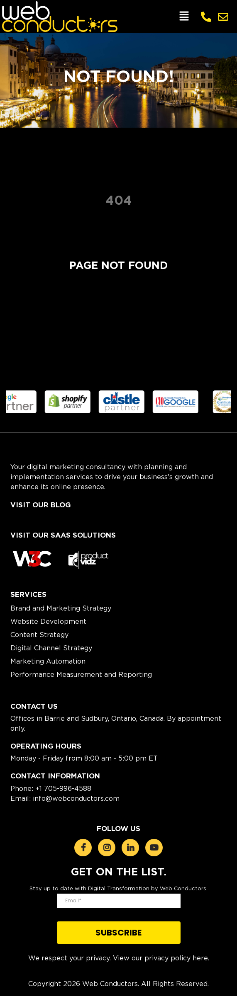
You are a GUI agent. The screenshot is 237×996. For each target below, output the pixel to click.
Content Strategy (39, 634)
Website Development (48, 621)
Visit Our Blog (40, 505)
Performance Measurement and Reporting (81, 674)
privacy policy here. (176, 958)
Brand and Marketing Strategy (60, 608)
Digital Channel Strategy (51, 648)
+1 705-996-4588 (63, 788)
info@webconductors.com (76, 798)
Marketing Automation (48, 661)
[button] (184, 16)
